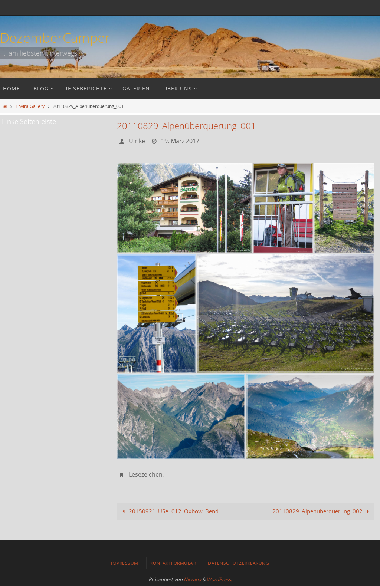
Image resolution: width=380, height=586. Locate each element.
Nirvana (192, 579)
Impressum (124, 563)
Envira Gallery (30, 106)
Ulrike (137, 141)
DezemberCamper (55, 37)
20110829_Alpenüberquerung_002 (322, 511)
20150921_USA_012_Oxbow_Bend (169, 511)
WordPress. (219, 579)
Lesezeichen (146, 474)
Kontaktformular (173, 563)
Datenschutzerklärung (238, 563)
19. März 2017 (180, 141)
